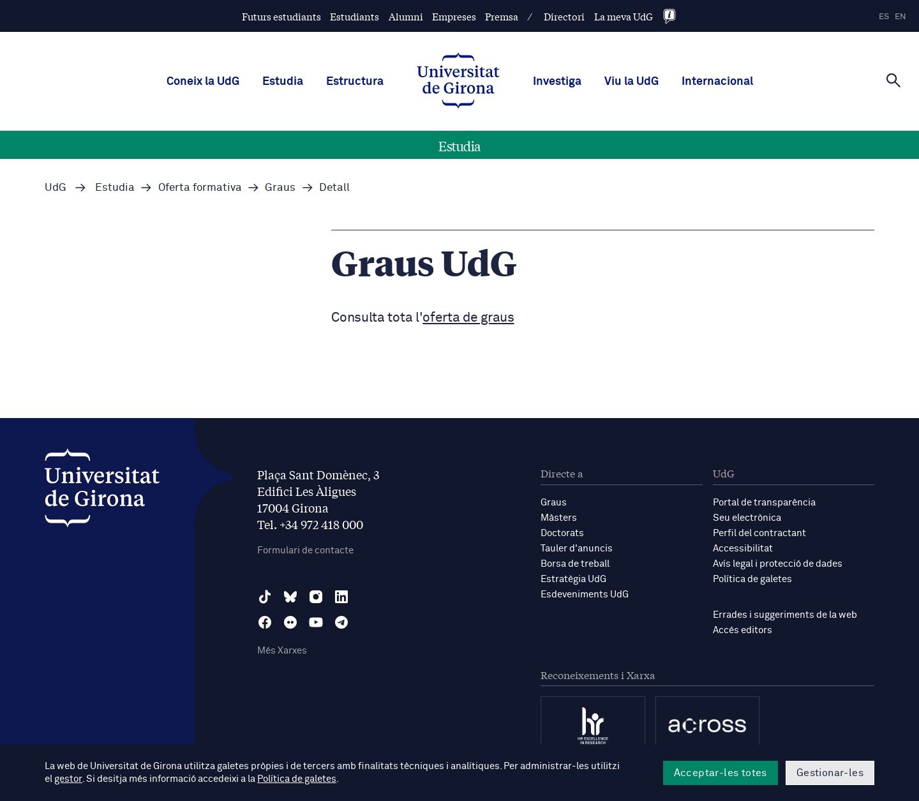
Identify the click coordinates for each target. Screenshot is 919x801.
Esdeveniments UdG (585, 594)
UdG (55, 188)
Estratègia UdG (573, 579)
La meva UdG (623, 16)
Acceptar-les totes (720, 773)
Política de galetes (752, 579)
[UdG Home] (458, 81)
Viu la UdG (631, 81)
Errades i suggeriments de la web (785, 615)
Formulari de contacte (305, 550)
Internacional (717, 81)
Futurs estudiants (281, 16)
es (884, 17)
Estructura (355, 81)
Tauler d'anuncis (577, 548)
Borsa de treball (575, 564)
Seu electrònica (747, 518)
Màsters (559, 518)
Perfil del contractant (759, 533)
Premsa (501, 16)
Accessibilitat (743, 548)
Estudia (282, 81)
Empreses (454, 16)
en (900, 17)
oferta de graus (468, 318)
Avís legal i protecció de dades (777, 564)
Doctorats (562, 533)
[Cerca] (893, 80)
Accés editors (742, 630)
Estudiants (354, 16)
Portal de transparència (764, 502)
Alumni (406, 16)
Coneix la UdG (203, 81)
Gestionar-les (829, 773)
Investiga (557, 81)
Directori (564, 16)
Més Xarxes (282, 650)
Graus (554, 502)
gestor (68, 779)
